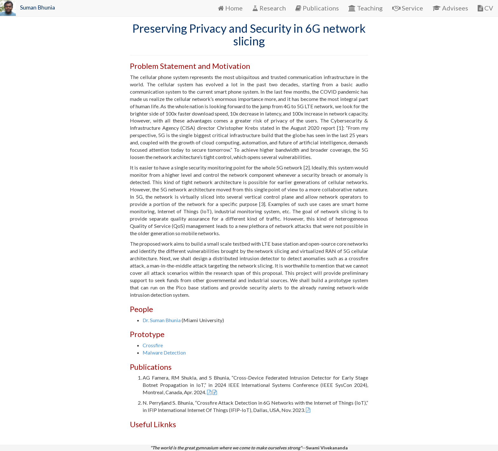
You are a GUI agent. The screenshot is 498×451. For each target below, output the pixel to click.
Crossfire (153, 345)
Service (407, 8)
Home (230, 8)
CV (485, 8)
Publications (317, 8)
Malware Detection (164, 352)
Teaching (365, 8)
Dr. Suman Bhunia (162, 320)
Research (269, 8)
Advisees (450, 8)
